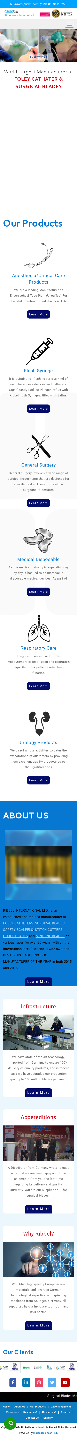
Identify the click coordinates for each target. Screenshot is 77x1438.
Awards (65, 1412)
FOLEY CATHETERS (18, 923)
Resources (12, 1412)
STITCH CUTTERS (49, 930)
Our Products (38, 1406)
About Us (19, 1406)
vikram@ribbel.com (26, 4)
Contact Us (32, 1417)
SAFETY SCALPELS (18, 930)
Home (6, 1406)
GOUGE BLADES (15, 936)
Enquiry (48, 1417)
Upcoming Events (61, 1406)
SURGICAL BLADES (50, 923)
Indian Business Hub (45, 1433)
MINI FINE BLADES (50, 936)
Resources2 (49, 1412)
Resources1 (30, 1412)
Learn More (38, 982)
